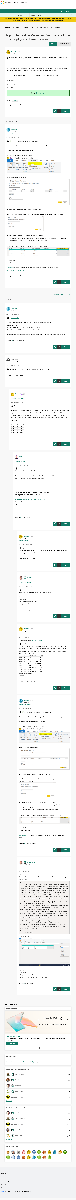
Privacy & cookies (5, 1184)
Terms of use (4, 1187)
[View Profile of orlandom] (14, 129)
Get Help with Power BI (40, 27)
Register (48, 11)
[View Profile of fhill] (20, 456)
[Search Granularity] (21, 15)
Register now (59, 20)
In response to (12, 133)
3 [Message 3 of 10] (16, 438)
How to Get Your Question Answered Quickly (20, 1064)
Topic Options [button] (63, 43)
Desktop (56, 27)
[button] (53, 43)
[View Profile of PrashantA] (14, 51)
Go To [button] (67, 11)
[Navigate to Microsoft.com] (6, 2)
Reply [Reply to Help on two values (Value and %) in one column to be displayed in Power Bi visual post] (65, 111)
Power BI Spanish (36, 640)
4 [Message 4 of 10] (20, 517)
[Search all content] (51, 15)
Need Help (15, 100)
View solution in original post (15, 270)
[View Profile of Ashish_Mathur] (31, 577)
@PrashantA (10, 267)
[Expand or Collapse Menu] (2, 7)
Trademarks (4, 1190)
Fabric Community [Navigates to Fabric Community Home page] (21, 2)
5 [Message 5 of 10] (24, 558)
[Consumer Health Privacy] (24, 1194)
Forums (24, 27)
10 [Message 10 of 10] (12, 340)
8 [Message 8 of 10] (24, 985)
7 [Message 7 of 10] (24, 681)
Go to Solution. (40, 93)
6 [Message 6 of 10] (24, 610)
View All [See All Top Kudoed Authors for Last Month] (9, 1142)
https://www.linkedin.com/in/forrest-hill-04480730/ (30, 499)
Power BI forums (12, 27)
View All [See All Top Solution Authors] (9, 1103)
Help (61, 11)
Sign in (55, 11)
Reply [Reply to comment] (65, 282)
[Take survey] (12, 1046)
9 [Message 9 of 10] (24, 843)
